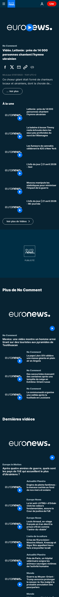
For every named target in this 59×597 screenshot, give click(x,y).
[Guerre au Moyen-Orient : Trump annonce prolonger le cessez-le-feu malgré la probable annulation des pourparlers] (41, 582)
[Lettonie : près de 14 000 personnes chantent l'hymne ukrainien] (41, 115)
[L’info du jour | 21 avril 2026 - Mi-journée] (41, 207)
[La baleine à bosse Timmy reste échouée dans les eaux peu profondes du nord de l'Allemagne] (41, 133)
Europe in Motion (12, 464)
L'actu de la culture (37, 536)
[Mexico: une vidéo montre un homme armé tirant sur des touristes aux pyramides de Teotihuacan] (29, 342)
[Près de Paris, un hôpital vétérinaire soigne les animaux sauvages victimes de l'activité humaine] (41, 562)
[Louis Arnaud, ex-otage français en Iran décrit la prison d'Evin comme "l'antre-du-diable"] (41, 525)
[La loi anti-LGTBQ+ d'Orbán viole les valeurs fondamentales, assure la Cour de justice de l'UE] (41, 507)
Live (52, 3)
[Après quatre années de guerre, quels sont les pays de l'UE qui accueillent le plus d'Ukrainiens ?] (29, 471)
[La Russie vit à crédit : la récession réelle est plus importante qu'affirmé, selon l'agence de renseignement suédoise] (41, 188)
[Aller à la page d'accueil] (11, 4)
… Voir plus (12, 91)
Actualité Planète (36, 481)
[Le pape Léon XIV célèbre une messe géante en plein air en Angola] (41, 359)
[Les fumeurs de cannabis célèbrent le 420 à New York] (41, 152)
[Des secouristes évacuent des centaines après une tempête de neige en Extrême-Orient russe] (41, 378)
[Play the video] (29, 28)
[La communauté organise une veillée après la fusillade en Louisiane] (41, 396)
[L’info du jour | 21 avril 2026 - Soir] (41, 170)
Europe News (34, 499)
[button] (18, 221)
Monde (30, 573)
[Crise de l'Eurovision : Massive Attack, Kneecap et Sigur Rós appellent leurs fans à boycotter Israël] (41, 544)
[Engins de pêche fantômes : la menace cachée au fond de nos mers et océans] (41, 489)
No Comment (10, 335)
